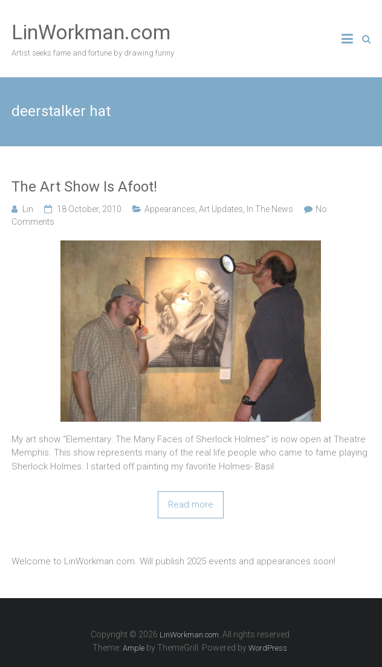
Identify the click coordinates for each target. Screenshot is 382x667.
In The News (270, 209)
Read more (190, 504)
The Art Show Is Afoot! (84, 186)
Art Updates (221, 209)
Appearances (169, 209)
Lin (27, 209)
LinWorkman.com (90, 32)
